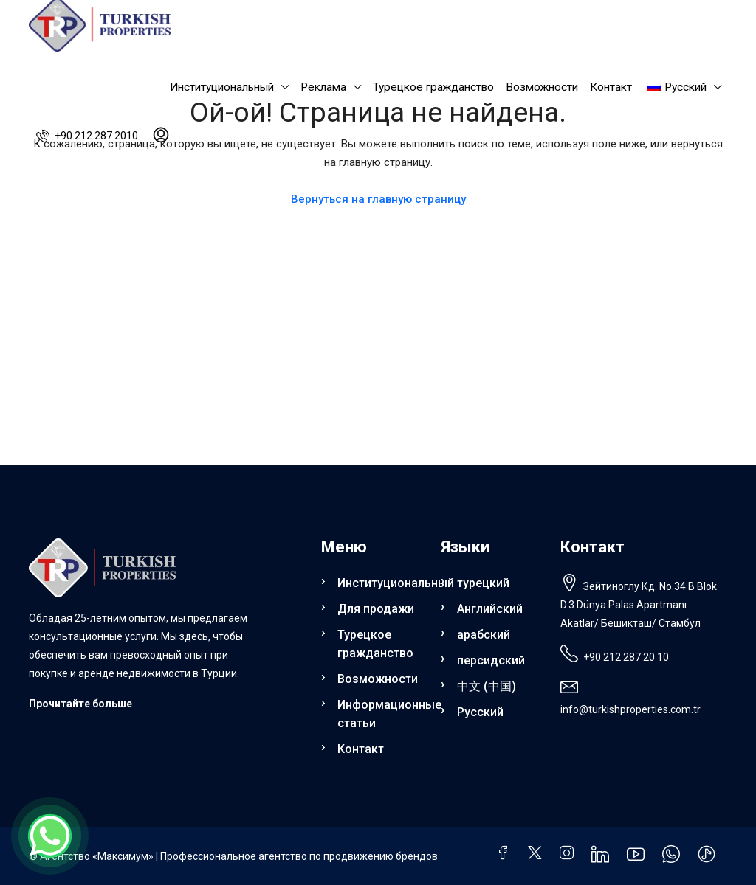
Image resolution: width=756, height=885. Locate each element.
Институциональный (222, 87)
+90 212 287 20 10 (626, 657)
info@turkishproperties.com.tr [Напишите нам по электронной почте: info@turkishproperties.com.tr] (630, 709)
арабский (483, 635)
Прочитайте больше (80, 703)
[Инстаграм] (570, 855)
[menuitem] (87, 135)
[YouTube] (638, 858)
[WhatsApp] (674, 858)
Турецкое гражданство (433, 87)
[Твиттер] (538, 855)
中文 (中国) (486, 686)
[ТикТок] (709, 858)
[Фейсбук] (506, 855)
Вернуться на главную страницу (378, 199)
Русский (480, 712)
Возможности (542, 87)
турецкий (483, 583)
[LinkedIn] (603, 858)
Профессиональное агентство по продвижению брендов (299, 856)
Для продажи (375, 609)
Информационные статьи (380, 714)
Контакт (611, 87)
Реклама (323, 87)
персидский (491, 660)
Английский (490, 609)
